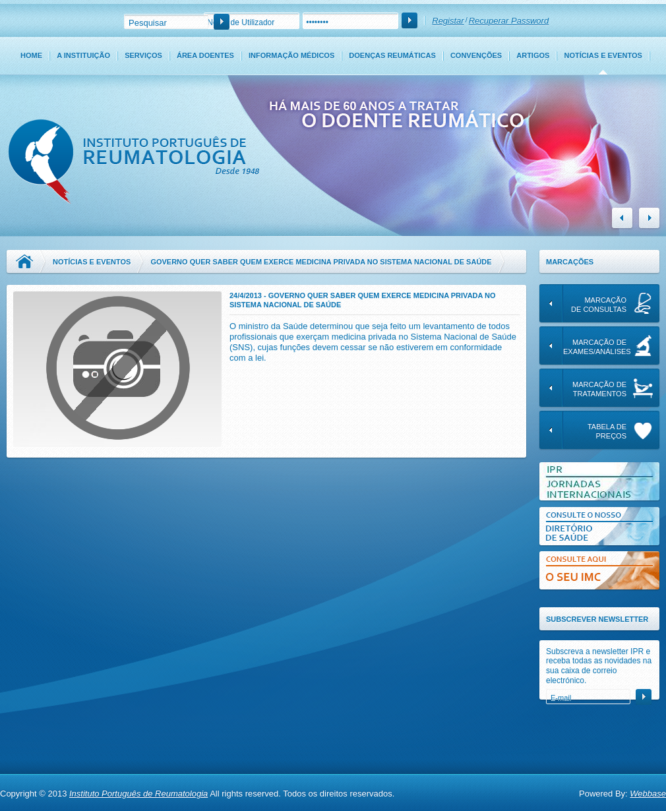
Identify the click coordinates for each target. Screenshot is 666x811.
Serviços (143, 55)
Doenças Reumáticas (392, 55)
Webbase (648, 793)
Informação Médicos (291, 55)
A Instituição (83, 55)
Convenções (476, 55)
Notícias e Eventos (603, 55)
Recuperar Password (509, 21)
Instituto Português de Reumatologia (138, 793)
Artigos (532, 55)
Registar (448, 21)
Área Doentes (205, 55)
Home (31, 55)
